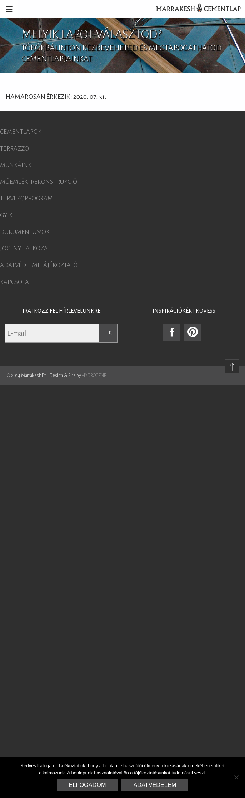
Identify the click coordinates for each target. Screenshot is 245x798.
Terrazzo (14, 149)
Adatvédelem (155, 785)
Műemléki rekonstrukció (38, 182)
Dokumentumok (25, 232)
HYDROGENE (94, 375)
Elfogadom (87, 785)
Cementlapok (20, 132)
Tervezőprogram (26, 198)
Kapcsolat (16, 282)
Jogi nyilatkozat (25, 248)
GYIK (6, 215)
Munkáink (15, 165)
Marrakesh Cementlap (195, 9)
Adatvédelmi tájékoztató (39, 265)
